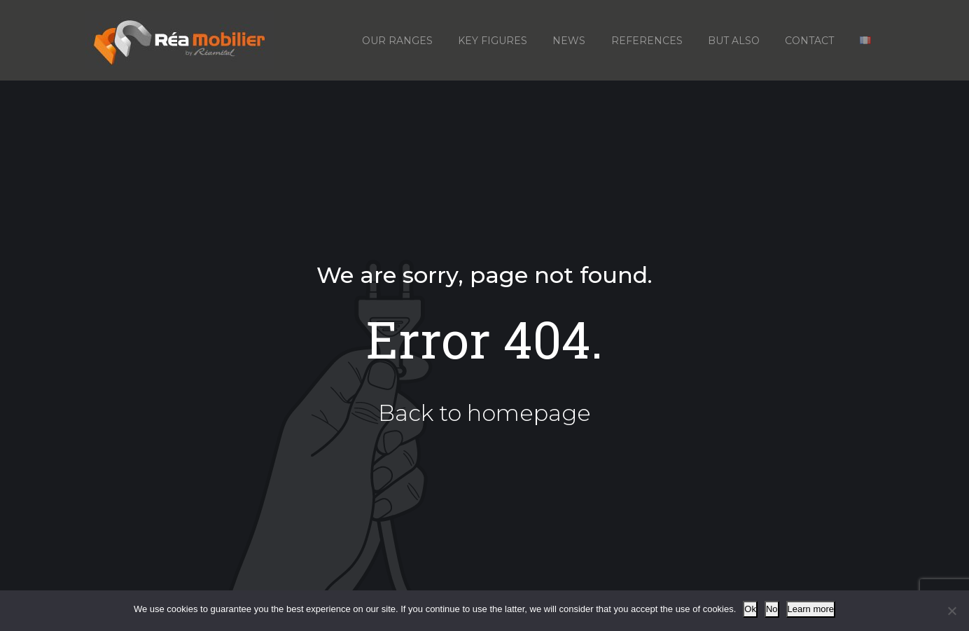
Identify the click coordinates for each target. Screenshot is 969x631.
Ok (750, 609)
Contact (809, 40)
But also (734, 40)
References (647, 40)
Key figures (492, 40)
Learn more (811, 609)
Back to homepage (484, 413)
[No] (951, 611)
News (568, 40)
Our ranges (397, 40)
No (772, 609)
